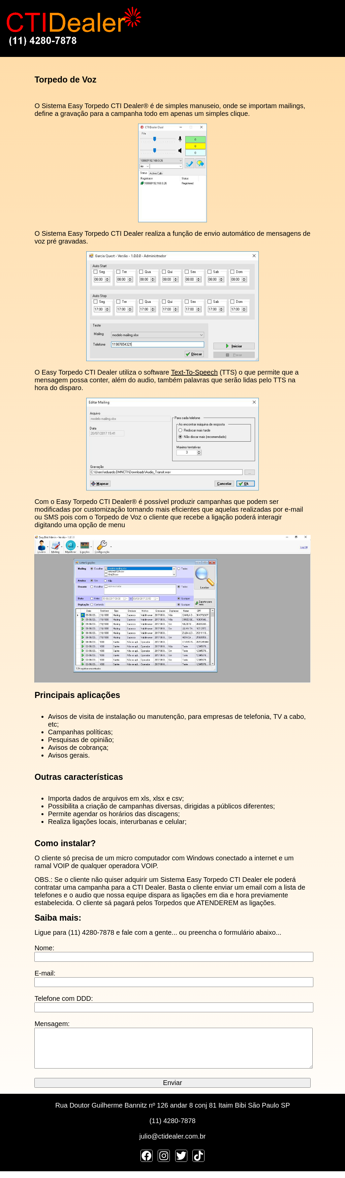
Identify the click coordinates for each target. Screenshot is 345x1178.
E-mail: (44, 973)
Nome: (44, 948)
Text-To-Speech (194, 372)
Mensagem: (52, 1023)
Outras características (78, 777)
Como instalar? (65, 843)
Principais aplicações (77, 695)
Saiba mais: (57, 917)
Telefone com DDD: (63, 998)
